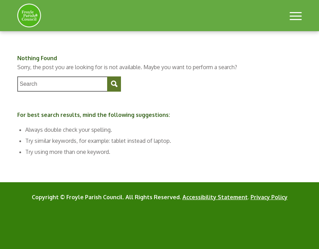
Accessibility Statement (215, 197)
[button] (292, 15)
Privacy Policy (269, 197)
